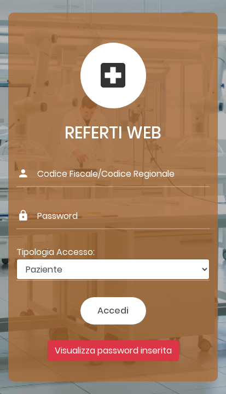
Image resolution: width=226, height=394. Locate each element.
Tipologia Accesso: (55, 252)
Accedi (113, 310)
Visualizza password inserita (113, 350)
